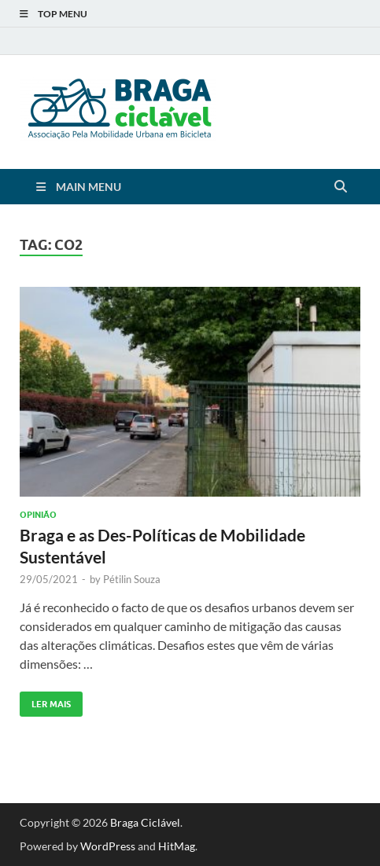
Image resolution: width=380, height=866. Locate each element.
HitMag (176, 846)
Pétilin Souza (131, 579)
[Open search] (340, 187)
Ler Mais (45, 701)
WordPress (107, 846)
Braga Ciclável (145, 822)
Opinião (38, 514)
